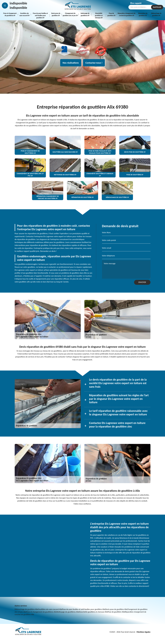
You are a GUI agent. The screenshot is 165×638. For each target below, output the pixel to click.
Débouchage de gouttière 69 (156, 14)
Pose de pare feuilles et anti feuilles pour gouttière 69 (40, 15)
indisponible (18, 3)
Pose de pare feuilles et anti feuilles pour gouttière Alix (83, 609)
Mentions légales (143, 632)
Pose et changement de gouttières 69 (10, 14)
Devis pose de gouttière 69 (55, 14)
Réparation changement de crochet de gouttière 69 (126, 14)
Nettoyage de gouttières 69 (85, 14)
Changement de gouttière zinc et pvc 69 (70, 14)
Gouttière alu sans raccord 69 (24, 14)
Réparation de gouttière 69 (142, 14)
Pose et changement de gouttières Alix (41, 612)
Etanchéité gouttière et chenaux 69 (98, 15)
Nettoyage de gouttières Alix (68, 612)
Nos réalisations (71, 62)
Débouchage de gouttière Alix (26, 609)
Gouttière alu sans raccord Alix (50, 609)
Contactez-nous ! (93, 62)
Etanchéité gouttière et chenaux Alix (93, 612)
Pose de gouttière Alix (116, 612)
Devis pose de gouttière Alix (116, 609)
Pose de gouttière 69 (111, 14)
